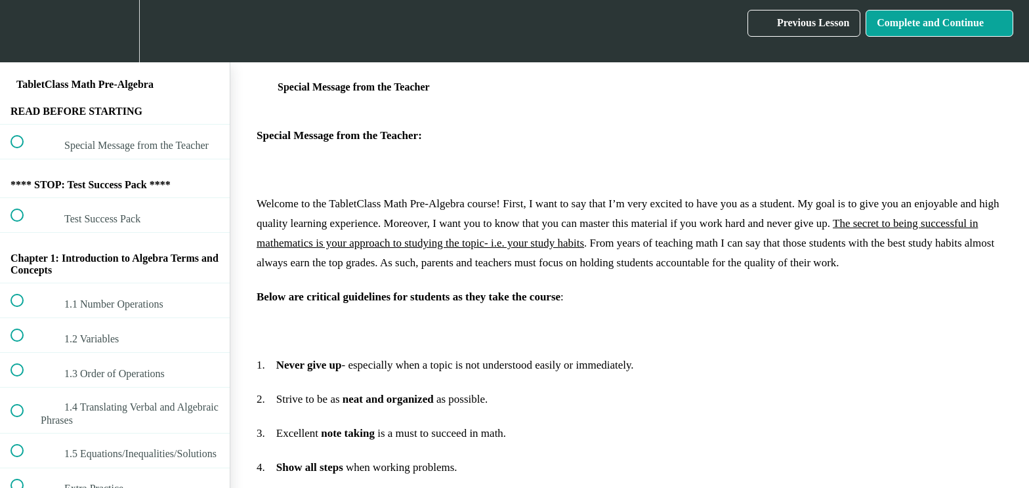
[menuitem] (115, 31)
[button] (24, 31)
